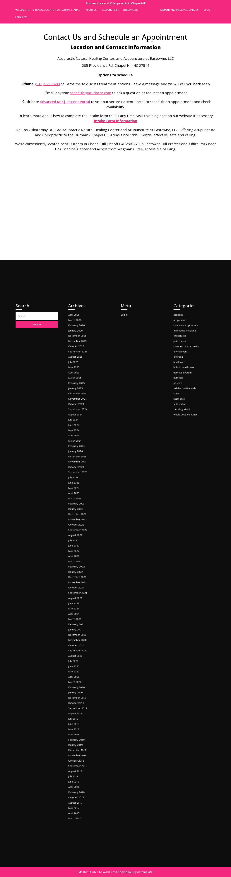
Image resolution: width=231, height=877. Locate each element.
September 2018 (81, 710)
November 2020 (80, 619)
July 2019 (77, 676)
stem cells (183, 443)
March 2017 (78, 749)
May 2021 (78, 596)
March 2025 (78, 428)
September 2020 (81, 627)
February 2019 (80, 691)
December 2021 (80, 573)
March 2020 (78, 649)
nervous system (185, 424)
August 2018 (79, 714)
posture (182, 432)
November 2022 (80, 531)
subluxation (183, 447)
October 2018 (79, 707)
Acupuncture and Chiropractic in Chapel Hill (115, 3)
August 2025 (79, 413)
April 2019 (78, 688)
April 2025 (78, 424)
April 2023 (78, 512)
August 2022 (79, 542)
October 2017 (79, 733)
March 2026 (78, 386)
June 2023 (78, 504)
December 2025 (80, 397)
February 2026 (80, 390)
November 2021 (80, 577)
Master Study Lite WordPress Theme (102, 872)
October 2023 (79, 493)
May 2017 (78, 741)
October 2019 (79, 665)
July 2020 (77, 634)
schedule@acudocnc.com (90, 92)
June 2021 (78, 592)
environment (184, 409)
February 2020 (80, 653)
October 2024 (79, 447)
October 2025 (79, 405)
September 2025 (81, 409)
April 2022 (78, 558)
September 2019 (81, 669)
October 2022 (79, 535)
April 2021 (78, 600)
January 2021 (79, 611)
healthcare (183, 416)
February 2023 (80, 519)
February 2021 (80, 607)
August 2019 (79, 672)
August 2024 (79, 455)
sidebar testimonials (187, 436)
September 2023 (81, 497)
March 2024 (78, 474)
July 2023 (77, 500)
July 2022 (77, 546)
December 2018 (80, 699)
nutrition (182, 428)
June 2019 (78, 680)
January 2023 (79, 523)
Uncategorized (185, 451)
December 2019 (80, 661)
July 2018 (77, 718)
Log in (128, 382)
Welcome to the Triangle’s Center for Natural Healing (47, 9)
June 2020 (78, 638)
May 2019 (78, 684)
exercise (182, 413)
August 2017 (79, 737)
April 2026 (78, 382)
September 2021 (81, 585)
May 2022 (78, 554)
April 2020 (78, 646)
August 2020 (79, 630)
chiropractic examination (189, 405)
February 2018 (80, 730)
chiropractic (183, 397)
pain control (184, 401)
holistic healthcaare (186, 420)
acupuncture (184, 386)
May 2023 (78, 508)
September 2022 (81, 539)
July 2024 (77, 458)
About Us (91, 9)
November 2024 (80, 443)
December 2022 (80, 527)
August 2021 (79, 588)
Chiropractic (130, 9)
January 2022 (79, 569)
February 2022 (80, 565)
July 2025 (77, 416)
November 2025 (80, 401)
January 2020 (79, 657)
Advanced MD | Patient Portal (65, 101)
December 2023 (80, 485)
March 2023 (78, 516)
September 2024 (81, 451)
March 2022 (78, 562)
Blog (207, 9)
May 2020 (78, 642)
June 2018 (78, 722)
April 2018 (78, 726)
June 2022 (78, 550)
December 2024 (80, 439)
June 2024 (78, 462)
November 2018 (80, 703)
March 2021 (78, 604)
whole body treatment (188, 455)
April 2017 (78, 745)
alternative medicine (187, 393)
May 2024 (78, 466)
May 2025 (78, 420)
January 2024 (79, 481)
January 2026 (79, 393)
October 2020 (79, 623)
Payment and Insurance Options (179, 9)
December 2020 (80, 615)
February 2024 (80, 477)
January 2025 (79, 436)
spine (181, 439)
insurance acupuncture (188, 390)
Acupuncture (109, 9)
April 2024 (78, 470)
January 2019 (79, 695)
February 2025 (80, 432)
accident (182, 382)
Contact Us (148, 10)
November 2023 (80, 489)
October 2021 (79, 581)
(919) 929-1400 (47, 84)
